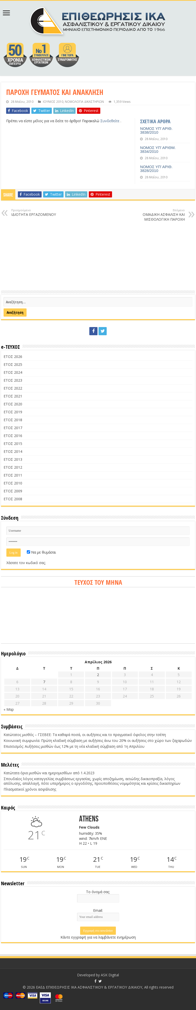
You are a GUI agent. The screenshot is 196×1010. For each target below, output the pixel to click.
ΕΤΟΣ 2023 (13, 380)
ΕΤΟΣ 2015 (13, 443)
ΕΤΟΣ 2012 (13, 467)
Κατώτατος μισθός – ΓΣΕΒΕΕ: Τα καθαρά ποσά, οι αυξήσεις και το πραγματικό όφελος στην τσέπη (85, 734)
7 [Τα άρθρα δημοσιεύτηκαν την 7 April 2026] (44, 681)
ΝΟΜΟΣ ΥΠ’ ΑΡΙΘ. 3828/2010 (156, 169)
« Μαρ (9, 709)
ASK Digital (110, 974)
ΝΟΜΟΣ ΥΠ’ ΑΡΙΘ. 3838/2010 (156, 130)
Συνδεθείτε (110, 120)
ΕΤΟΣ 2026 (13, 356)
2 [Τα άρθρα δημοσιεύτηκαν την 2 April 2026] (98, 674)
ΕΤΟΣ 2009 (13, 491)
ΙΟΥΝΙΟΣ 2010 (53, 101)
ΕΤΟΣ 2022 (13, 388)
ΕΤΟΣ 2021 (13, 396)
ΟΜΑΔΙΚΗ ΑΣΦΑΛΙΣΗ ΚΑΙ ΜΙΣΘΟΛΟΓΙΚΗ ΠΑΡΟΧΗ (158, 215)
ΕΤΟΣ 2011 (13, 475)
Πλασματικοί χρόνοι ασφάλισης (30, 789)
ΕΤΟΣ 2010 (13, 483)
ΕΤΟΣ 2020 (13, 404)
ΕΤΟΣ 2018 (13, 419)
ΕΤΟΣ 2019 (13, 411)
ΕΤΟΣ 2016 (13, 435)
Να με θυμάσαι (41, 552)
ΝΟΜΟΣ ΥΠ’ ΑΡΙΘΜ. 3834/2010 (158, 149)
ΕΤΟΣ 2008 (13, 498)
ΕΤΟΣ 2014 (13, 451)
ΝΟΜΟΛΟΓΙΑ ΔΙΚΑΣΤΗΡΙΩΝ (84, 101)
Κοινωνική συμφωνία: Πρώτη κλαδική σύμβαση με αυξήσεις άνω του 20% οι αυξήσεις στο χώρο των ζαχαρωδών (98, 740)
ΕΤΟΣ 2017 (13, 427)
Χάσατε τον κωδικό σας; (26, 562)
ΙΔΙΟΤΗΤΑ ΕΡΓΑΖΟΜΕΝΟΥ (37, 212)
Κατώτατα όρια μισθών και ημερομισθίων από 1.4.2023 (49, 772)
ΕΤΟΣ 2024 (13, 372)
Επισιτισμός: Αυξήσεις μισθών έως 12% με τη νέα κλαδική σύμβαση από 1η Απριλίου (74, 746)
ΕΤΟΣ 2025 (13, 364)
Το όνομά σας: (98, 891)
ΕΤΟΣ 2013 (13, 459)
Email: (98, 910)
